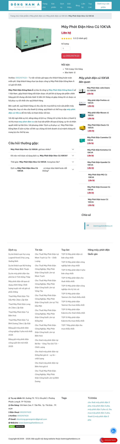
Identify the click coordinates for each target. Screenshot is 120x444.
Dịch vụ (62, 5)
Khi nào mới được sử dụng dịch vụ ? (39, 155)
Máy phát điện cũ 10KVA (56, 16)
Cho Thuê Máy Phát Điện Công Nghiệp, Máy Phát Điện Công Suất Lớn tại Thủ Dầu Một (46, 300)
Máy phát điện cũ (37, 16)
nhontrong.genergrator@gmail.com (32, 419)
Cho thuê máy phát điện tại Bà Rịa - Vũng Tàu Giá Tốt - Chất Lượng (47, 343)
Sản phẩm (53, 5)
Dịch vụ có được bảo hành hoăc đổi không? (39, 169)
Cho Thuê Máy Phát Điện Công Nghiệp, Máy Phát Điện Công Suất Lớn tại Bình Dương (47, 376)
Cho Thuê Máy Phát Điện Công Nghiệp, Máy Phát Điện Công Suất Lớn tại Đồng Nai (45, 315)
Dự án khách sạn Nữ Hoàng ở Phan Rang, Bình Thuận (19, 267)
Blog (78, 5)
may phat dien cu (26, 122)
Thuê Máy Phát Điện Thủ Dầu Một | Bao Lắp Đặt (18, 298)
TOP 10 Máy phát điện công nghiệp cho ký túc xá (73, 287)
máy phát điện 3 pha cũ (98, 409)
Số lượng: (65, 44)
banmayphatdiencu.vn (102, 226)
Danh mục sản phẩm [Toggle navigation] (103, 5)
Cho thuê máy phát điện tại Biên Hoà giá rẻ (46, 365)
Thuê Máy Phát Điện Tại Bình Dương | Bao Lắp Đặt (19, 322)
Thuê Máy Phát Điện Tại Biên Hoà (18, 314)
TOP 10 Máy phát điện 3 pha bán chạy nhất (73, 272)
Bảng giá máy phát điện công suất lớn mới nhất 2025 (18, 342)
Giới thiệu (69, 5)
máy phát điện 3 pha (101, 406)
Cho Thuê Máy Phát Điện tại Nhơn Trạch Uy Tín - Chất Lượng (47, 257)
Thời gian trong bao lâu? (35, 162)
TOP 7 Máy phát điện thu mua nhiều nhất (71, 327)
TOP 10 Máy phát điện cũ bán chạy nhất (71, 256)
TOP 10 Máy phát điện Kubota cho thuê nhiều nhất (73, 311)
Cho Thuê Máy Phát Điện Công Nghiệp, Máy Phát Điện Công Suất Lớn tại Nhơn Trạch (45, 270)
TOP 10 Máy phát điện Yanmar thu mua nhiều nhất (73, 303)
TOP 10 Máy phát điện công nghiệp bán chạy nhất (73, 264)
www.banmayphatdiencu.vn (31, 423)
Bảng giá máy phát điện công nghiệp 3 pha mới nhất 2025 (20, 331)
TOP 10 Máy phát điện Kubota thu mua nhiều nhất (72, 319)
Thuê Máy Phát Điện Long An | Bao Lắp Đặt (19, 306)
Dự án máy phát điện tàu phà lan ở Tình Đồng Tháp (19, 275)
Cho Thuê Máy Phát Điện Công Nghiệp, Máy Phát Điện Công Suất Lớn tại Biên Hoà (45, 330)
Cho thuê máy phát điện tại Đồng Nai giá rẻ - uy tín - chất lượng (46, 355)
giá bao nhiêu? (31, 149)
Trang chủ (44, 5)
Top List (90, 5)
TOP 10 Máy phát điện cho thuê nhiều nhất (72, 279)
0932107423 (71, 55)
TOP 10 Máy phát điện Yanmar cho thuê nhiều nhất (73, 295)
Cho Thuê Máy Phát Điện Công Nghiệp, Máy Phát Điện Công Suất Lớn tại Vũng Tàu (45, 285)
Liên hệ (83, 5)
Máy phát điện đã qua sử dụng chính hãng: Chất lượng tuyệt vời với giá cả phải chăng (19, 286)
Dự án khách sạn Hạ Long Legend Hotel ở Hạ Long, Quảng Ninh (19, 257)
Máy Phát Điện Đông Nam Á (61, 90)
